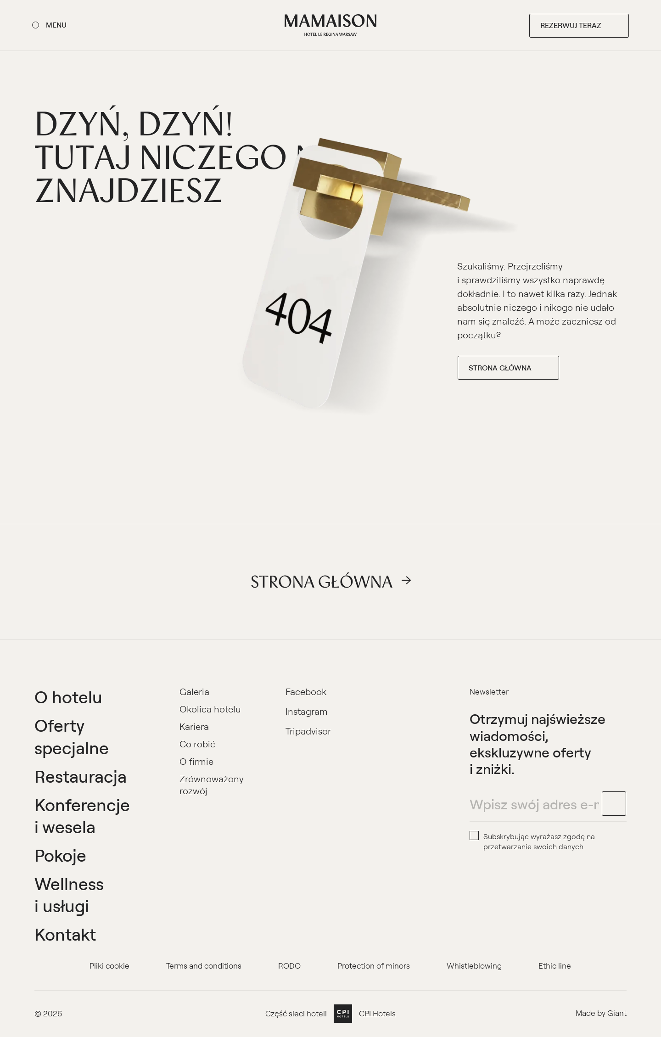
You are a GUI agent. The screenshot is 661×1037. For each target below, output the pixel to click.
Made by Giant (601, 1013)
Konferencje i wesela (82, 815)
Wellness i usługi (69, 894)
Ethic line (554, 965)
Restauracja (80, 776)
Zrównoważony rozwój (211, 784)
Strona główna (500, 367)
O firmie (196, 761)
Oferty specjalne (71, 736)
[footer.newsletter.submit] (614, 803)
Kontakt (65, 934)
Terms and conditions (203, 965)
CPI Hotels (377, 1013)
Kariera (194, 726)
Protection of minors (373, 965)
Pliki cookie (109, 965)
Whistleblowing (474, 965)
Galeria (194, 691)
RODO (289, 965)
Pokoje (60, 855)
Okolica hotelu (210, 709)
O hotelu (68, 696)
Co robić (197, 744)
